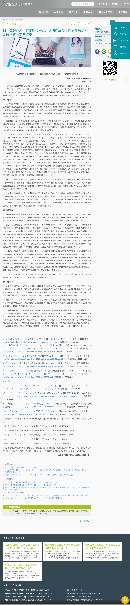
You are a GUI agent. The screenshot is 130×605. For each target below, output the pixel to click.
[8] (49, 206)
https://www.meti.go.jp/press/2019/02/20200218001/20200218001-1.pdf (30, 414)
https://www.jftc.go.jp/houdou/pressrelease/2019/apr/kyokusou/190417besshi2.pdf (34, 366)
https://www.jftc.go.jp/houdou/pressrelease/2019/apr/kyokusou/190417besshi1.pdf (34, 359)
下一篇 (85, 23)
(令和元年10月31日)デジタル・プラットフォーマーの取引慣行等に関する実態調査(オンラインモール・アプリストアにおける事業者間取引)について (47, 471)
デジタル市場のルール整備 (16, 492)
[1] (73, 89)
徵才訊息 (79, 592)
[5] (28, 159)
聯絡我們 (66, 595)
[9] (84, 221)
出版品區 (87, 12)
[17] (25, 320)
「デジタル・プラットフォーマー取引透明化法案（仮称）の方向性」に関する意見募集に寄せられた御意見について (46, 495)
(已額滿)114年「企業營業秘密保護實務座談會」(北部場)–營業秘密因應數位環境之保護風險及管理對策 (48, 511)
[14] (23, 264)
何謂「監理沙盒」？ (74, 570)
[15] (56, 270)
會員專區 (122, 36)
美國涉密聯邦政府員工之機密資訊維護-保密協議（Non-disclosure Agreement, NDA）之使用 (30, 580)
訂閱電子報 (103, 4)
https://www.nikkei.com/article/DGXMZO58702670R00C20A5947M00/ (30, 342)
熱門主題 (122, 29)
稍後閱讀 (123, 55)
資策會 (96, 592)
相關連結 (109, 592)
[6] (28, 189)
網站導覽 (79, 595)
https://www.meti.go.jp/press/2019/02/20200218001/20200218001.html (39, 407)
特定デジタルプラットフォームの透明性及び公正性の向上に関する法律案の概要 (34, 498)
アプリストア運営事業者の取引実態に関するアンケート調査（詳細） (30, 485)
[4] (32, 153)
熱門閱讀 (122, 49)
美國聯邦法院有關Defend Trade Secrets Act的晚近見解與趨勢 (28, 573)
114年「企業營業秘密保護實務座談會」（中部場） (28, 514)
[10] (24, 231)
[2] (54, 130)
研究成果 (72, 12)
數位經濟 (108, 44)
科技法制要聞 (19, 19)
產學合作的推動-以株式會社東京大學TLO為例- (85, 580)
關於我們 (41, 12)
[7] (80, 196)
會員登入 (115, 4)
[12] (77, 247)
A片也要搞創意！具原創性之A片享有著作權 (83, 573)
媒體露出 (122, 12)
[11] (66, 244)
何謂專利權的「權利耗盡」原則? (79, 576)
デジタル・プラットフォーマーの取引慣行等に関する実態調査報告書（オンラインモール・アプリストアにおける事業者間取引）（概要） (47, 489)
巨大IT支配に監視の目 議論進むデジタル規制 (20, 467)
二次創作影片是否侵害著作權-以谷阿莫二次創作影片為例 (27, 570)
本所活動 (56, 12)
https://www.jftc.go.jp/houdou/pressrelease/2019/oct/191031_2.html (29, 351)
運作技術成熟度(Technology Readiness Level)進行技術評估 (28, 576)
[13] (71, 257)
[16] (47, 277)
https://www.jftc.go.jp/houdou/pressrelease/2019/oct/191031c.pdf (28, 377)
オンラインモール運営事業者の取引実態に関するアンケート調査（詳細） (32, 482)
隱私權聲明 (67, 592)
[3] (85, 150)
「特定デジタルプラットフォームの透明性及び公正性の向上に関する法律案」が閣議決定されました (39, 475)
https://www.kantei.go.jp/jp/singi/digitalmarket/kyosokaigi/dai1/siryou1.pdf (31, 389)
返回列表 (13, 24)
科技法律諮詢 (105, 12)
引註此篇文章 (86, 521)
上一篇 (72, 23)
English (126, 4)
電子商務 (99, 44)
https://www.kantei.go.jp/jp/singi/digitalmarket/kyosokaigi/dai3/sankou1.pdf (52, 396)
